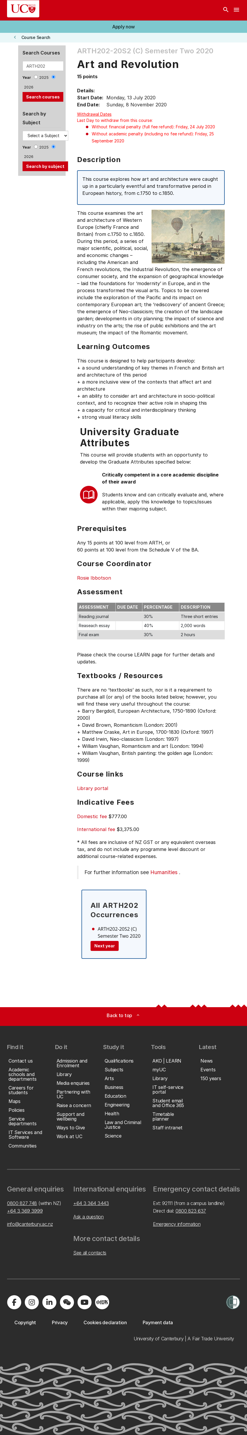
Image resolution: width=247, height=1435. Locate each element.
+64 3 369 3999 (25, 1211)
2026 (28, 87)
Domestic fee (92, 816)
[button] (123, 27)
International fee (96, 829)
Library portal (92, 788)
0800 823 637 (191, 1211)
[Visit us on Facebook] (14, 1302)
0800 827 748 (22, 1203)
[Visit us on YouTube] (84, 1302)
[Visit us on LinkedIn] (49, 1302)
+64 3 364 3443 (91, 1203)
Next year (104, 945)
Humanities (164, 872)
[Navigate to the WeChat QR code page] (67, 1302)
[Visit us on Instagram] (32, 1302)
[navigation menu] (236, 10)
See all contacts (89, 1253)
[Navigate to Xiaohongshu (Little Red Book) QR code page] (102, 1302)
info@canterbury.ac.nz (30, 1224)
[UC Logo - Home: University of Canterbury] (23, 9)
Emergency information (176, 1224)
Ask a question (88, 1217)
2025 (44, 77)
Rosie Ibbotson (94, 578)
